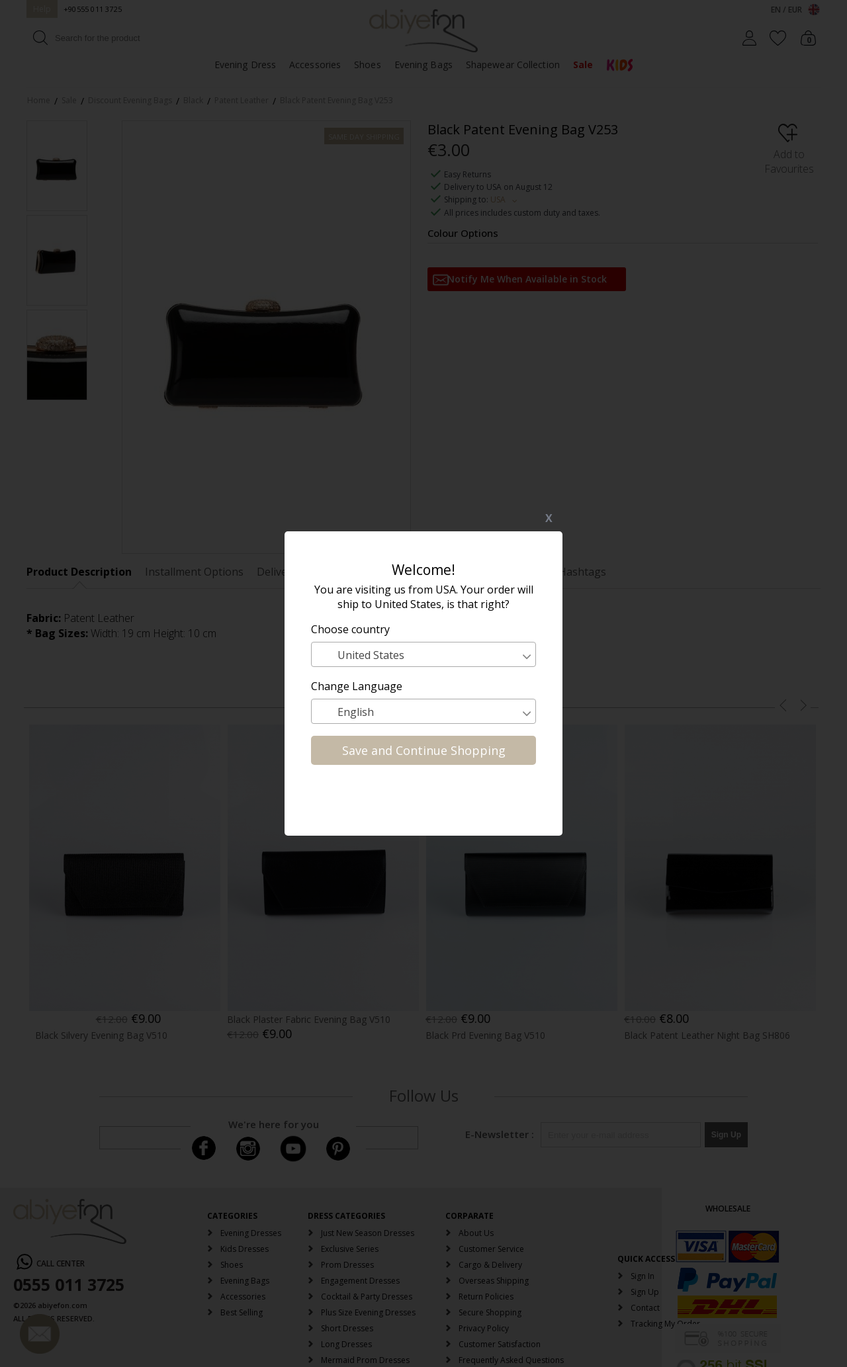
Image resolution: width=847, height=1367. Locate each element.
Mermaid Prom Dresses (365, 1360)
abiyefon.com (62, 1305)
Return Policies (486, 1296)
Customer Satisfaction (500, 1344)
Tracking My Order (665, 1323)
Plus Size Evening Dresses (368, 1312)
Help (42, 9)
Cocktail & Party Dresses (366, 1296)
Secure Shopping (490, 1312)
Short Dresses (347, 1328)
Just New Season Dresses (367, 1233)
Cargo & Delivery (490, 1264)
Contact (645, 1307)
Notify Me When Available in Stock (527, 279)
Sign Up (645, 1292)
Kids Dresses (244, 1249)
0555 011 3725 (68, 1284)
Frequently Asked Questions (511, 1360)
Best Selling (241, 1312)
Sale (583, 64)
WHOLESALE (727, 1208)
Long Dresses (346, 1344)
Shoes (367, 64)
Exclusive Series (350, 1249)
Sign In (642, 1276)
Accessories (315, 64)
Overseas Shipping (494, 1280)
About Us (476, 1233)
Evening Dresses (250, 1233)
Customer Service (491, 1249)
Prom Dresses (347, 1264)
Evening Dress (245, 64)
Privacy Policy (484, 1328)
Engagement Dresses (360, 1280)
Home (38, 100)
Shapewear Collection (513, 64)
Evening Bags (423, 64)
